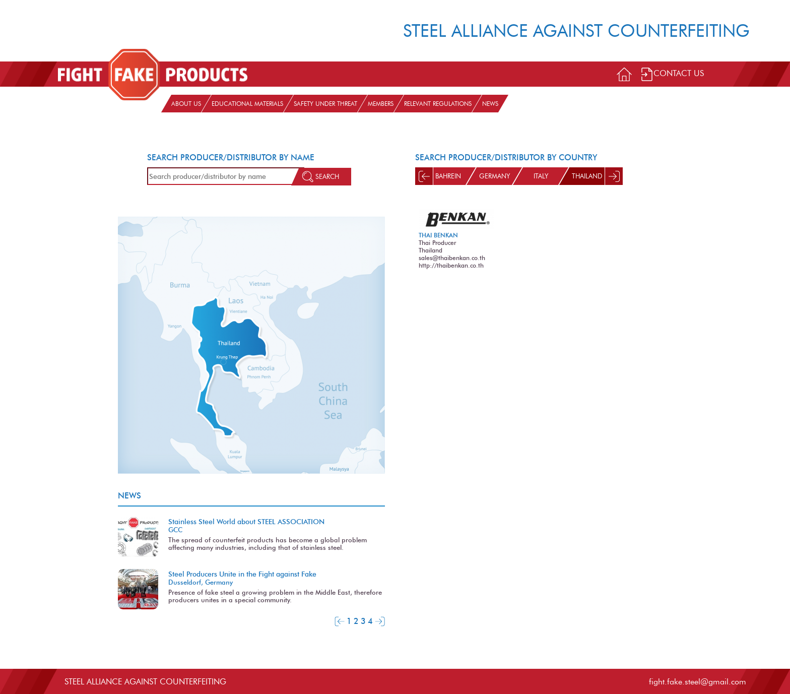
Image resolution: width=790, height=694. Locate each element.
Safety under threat (325, 103)
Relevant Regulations (438, 103)
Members (380, 103)
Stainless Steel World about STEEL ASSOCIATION (246, 521)
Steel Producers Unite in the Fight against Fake (242, 574)
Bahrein (448, 176)
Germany (494, 176)
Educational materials (247, 103)
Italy (541, 176)
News (490, 103)
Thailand (587, 176)
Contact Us (672, 74)
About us (186, 103)
